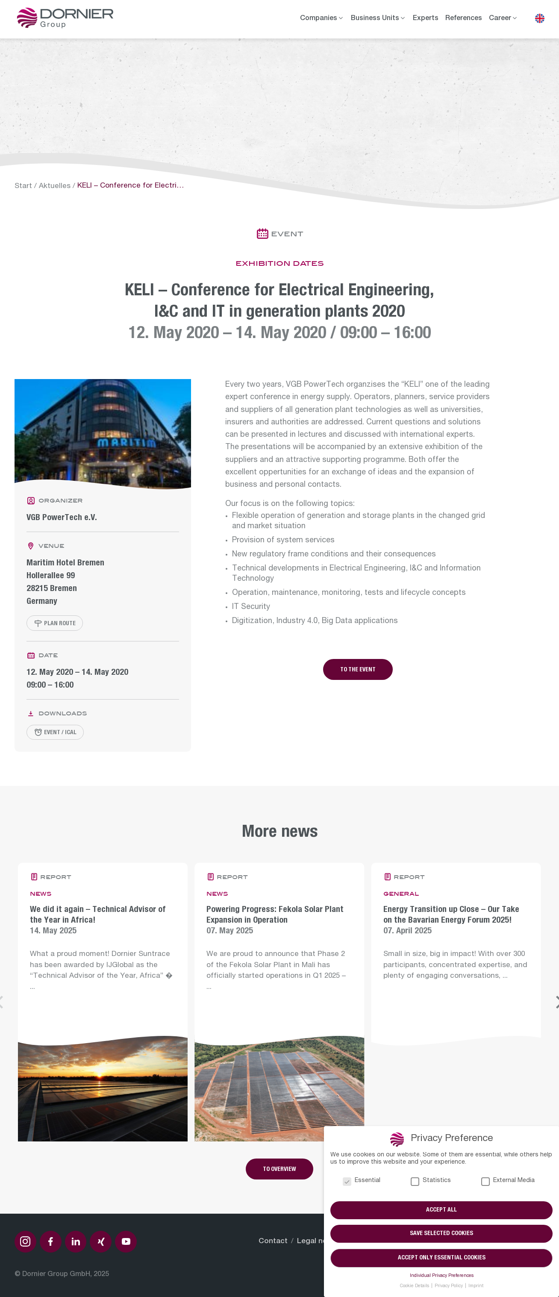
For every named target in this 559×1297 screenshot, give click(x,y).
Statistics (431, 1181)
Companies (318, 18)
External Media (508, 1181)
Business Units (375, 18)
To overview (279, 1170)
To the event (358, 670)
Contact (273, 1241)
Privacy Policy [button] (449, 1286)
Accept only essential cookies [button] (441, 1258)
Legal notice (319, 1241)
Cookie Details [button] (415, 1286)
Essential (361, 1181)
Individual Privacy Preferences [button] (442, 1276)
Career (500, 18)
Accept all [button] (441, 1210)
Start (23, 186)
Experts (425, 18)
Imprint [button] (475, 1286)
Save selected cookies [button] (441, 1234)
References (463, 18)
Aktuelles (55, 186)
